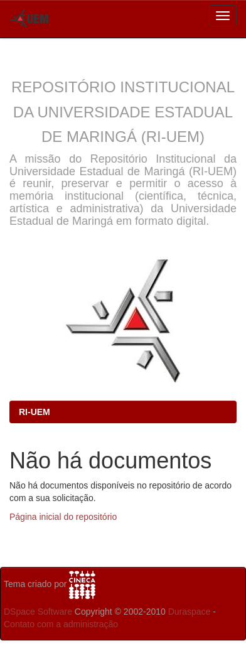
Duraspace (189, 612)
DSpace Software (38, 612)
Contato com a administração (61, 624)
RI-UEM (34, 412)
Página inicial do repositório (63, 517)
